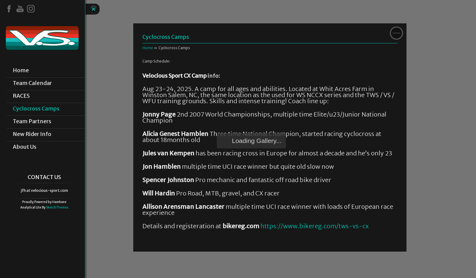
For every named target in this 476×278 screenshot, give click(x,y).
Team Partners (32, 121)
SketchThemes (57, 207)
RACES (21, 96)
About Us (24, 147)
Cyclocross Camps (36, 108)
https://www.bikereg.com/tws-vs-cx (314, 226)
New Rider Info (32, 134)
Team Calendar (32, 83)
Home (21, 70)
